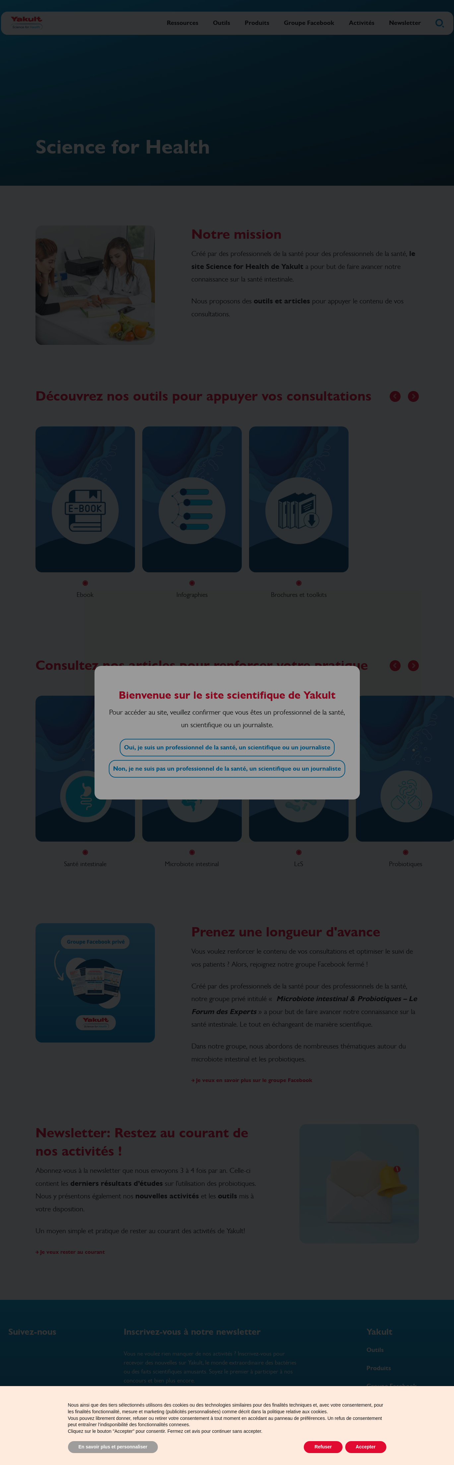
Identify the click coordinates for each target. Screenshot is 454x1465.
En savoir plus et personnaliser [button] (113, 1446)
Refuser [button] (323, 1446)
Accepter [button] (366, 1446)
